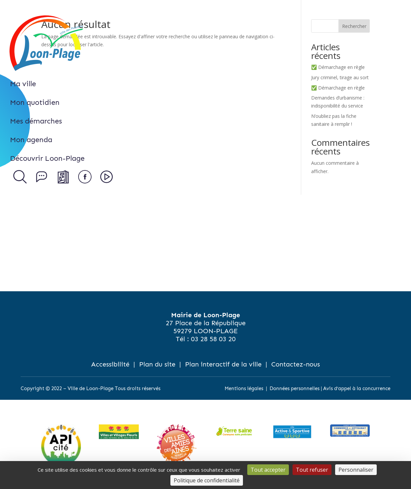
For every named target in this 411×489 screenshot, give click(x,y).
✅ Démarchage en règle (338, 67)
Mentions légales (244, 388)
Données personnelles (294, 388)
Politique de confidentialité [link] (207, 480)
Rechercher (354, 26)
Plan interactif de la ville (223, 364)
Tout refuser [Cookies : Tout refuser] (312, 469)
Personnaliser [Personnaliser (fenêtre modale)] (355, 469)
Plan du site (157, 364)
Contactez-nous (295, 364)
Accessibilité (110, 364)
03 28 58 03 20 (213, 339)
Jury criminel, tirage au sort (340, 77)
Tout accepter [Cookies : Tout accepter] (268, 469)
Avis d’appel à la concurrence (356, 388)
